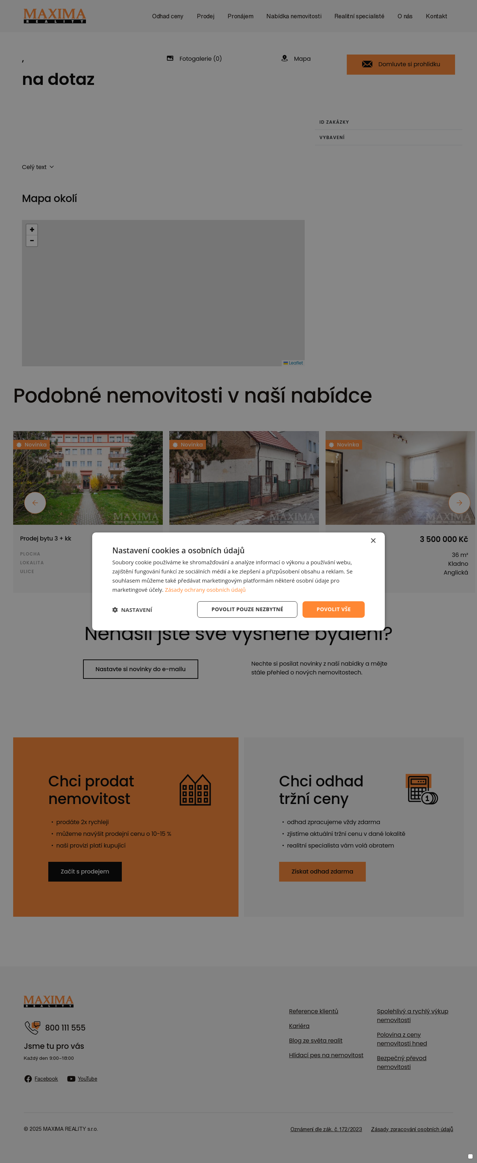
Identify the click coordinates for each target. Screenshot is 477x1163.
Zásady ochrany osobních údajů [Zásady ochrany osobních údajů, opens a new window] (205, 589)
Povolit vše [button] (333, 609)
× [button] (373, 541)
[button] (132, 610)
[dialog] (238, 581)
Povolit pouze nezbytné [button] (247, 609)
